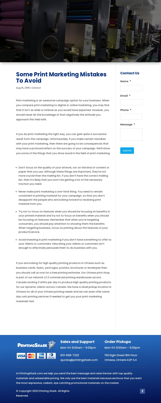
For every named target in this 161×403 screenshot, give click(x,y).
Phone (125, 110)
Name (125, 81)
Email (125, 96)
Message (127, 124)
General (36, 87)
